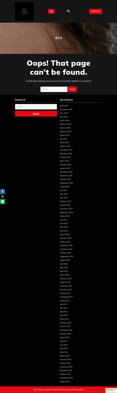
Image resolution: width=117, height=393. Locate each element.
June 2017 (64, 308)
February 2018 (65, 279)
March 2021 (64, 161)
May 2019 (64, 227)
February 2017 (65, 323)
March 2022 (64, 142)
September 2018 (66, 257)
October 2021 (65, 157)
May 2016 (64, 348)
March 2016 (64, 356)
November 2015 (66, 370)
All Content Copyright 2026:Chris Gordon (51, 389)
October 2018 (65, 253)
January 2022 (65, 146)
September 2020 (66, 183)
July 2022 (63, 139)
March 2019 (64, 234)
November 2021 (66, 154)
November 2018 (66, 249)
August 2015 (65, 382)
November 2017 (66, 290)
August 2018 (65, 260)
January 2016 (65, 363)
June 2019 (64, 223)
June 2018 (64, 264)
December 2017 (66, 286)
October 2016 (65, 334)
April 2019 (64, 231)
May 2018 (64, 267)
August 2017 (65, 301)
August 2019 (65, 216)
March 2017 (64, 319)
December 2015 (66, 367)
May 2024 (64, 117)
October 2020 (65, 179)
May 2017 (64, 312)
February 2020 (65, 201)
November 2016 (66, 330)
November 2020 (66, 176)
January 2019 (65, 242)
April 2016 (64, 352)
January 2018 (65, 282)
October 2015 (65, 374)
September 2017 (66, 297)
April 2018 (64, 271)
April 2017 (64, 315)
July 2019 (63, 220)
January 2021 (65, 168)
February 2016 (65, 359)
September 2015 (66, 378)
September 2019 (66, 212)
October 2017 (65, 293)
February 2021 (65, 165)
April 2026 (64, 106)
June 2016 (64, 345)
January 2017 (65, 326)
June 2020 (64, 194)
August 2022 (65, 135)
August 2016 (65, 337)
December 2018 (66, 245)
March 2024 (64, 120)
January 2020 (65, 205)
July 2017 (63, 304)
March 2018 (64, 275)
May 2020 (64, 198)
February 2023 (65, 131)
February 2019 (65, 238)
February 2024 (65, 124)
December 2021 (66, 150)
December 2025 (66, 109)
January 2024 (65, 128)
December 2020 (66, 172)
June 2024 (64, 113)
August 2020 (65, 187)
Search (72, 89)
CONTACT (95, 11)
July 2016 (63, 341)
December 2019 (66, 209)
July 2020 (63, 190)
